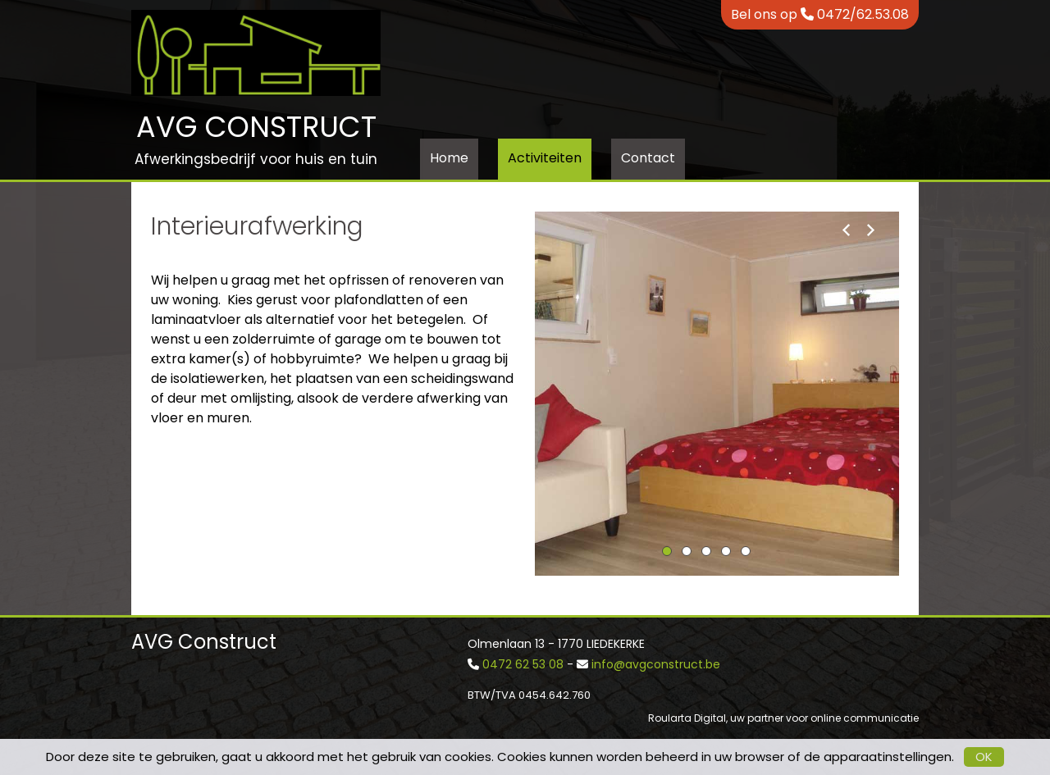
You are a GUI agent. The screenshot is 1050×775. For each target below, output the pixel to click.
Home (449, 157)
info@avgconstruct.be (655, 664)
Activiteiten (545, 157)
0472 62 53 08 (523, 664)
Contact (648, 157)
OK (984, 756)
